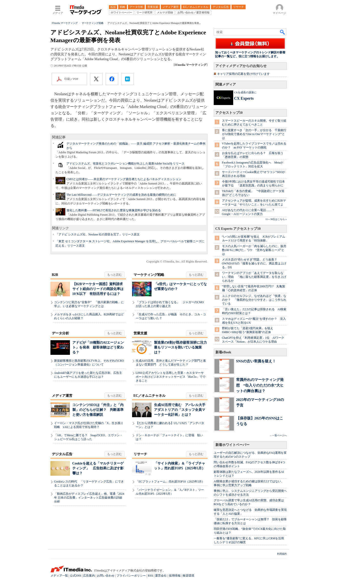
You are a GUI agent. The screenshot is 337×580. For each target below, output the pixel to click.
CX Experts (244, 98)
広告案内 (89, 575)
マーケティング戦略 (149, 275)
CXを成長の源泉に (245, 92)
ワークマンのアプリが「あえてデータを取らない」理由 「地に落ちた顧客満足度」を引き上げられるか (254, 276)
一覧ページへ (279, 435)
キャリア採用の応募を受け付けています (243, 74)
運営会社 (161, 575)
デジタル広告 (62, 454)
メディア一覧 (59, 575)
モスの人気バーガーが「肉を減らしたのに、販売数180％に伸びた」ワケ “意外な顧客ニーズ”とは (254, 250)
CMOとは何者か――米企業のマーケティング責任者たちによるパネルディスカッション (124, 179)
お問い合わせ (106, 575)
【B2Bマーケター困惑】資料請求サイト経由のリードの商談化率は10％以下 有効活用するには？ (98, 289)
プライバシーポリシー (131, 575)
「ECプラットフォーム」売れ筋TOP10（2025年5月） (170, 481)
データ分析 (60, 333)
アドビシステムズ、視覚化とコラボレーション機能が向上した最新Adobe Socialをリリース (126, 163)
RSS (150, 575)
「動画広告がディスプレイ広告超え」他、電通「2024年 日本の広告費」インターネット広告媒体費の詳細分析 (89, 497)
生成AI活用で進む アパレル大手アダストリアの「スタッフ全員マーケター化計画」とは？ (180, 409)
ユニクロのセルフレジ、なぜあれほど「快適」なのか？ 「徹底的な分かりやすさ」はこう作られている (254, 299)
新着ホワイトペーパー (232, 445)
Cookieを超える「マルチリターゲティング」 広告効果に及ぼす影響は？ (98, 468)
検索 (282, 32)
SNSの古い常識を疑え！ (256, 361)
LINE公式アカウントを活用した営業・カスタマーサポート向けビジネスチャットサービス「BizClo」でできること (170, 376)
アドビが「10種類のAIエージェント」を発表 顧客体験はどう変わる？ (98, 347)
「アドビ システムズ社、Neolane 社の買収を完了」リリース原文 (98, 234)
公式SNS (75, 575)
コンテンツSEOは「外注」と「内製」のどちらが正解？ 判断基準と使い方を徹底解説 (98, 409)
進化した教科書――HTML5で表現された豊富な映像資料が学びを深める (114, 210)
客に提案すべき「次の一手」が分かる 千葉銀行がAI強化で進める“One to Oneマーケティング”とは (254, 134)
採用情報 (175, 575)
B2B (55, 275)
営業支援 (140, 333)
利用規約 (282, 553)
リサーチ (140, 454)
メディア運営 (62, 395)
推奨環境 (188, 575)
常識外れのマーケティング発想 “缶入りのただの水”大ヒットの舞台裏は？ (260, 385)
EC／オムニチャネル (149, 395)
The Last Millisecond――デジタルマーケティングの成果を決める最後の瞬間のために (121, 194)
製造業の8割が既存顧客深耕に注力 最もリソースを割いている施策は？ (182, 347)
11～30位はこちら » (276, 219)
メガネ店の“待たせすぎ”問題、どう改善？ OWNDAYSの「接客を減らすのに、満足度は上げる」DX (254, 263)
